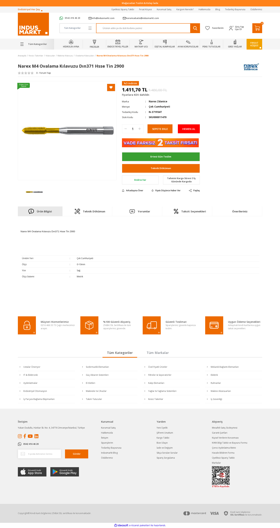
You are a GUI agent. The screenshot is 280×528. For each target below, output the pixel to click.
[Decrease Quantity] (125, 129)
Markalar (216, 462)
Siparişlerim (107, 442)
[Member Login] (232, 28)
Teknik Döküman (161, 168)
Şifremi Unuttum (165, 432)
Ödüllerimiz (256, 9)
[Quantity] (132, 129)
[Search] (148, 28)
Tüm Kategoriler (120, 353)
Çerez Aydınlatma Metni (224, 447)
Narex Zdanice (158, 101)
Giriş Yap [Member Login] (239, 27)
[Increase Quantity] (139, 129)
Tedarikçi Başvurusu (235, 9)
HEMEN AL (188, 129)
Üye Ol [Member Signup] (238, 29)
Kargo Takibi (163, 437)
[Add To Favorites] (111, 87)
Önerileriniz (240, 211)
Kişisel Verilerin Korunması (225, 437)
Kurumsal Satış (164, 9)
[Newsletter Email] (39, 453)
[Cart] (257, 28)
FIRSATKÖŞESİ (254, 44)
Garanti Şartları (219, 432)
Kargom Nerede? (185, 9)
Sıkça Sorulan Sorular (167, 452)
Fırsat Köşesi (145, 9)
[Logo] (33, 24)
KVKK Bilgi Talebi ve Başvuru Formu (229, 442)
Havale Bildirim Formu (223, 452)
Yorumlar (140, 211)
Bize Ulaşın (162, 442)
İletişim (104, 437)
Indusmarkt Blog (109, 452)
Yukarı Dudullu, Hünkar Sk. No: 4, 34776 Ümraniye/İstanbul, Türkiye (51, 427)
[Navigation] (36, 44)
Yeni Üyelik (162, 427)
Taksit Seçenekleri (190, 211)
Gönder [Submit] (77, 453)
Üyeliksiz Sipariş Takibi (122, 9)
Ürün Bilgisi (40, 211)
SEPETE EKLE (160, 129)
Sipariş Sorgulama (166, 457)
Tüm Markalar (158, 353)
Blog (217, 9)
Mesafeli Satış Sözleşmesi (224, 427)
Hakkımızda (204, 9)
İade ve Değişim (165, 447)
